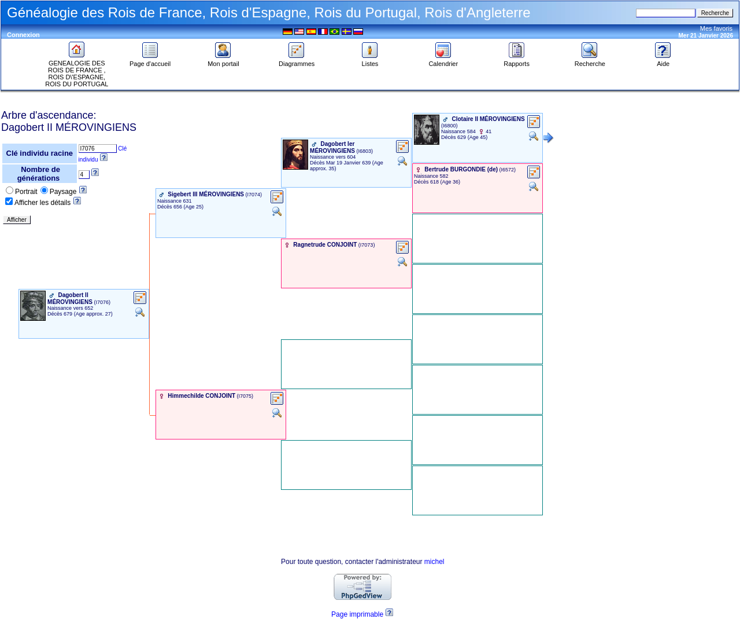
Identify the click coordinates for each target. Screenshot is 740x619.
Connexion (23, 34)
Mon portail (223, 60)
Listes (370, 60)
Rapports (517, 60)
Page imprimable (357, 614)
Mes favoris (716, 28)
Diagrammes (296, 60)
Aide (663, 60)
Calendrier (443, 60)
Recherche (590, 60)
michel (434, 562)
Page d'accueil (150, 60)
